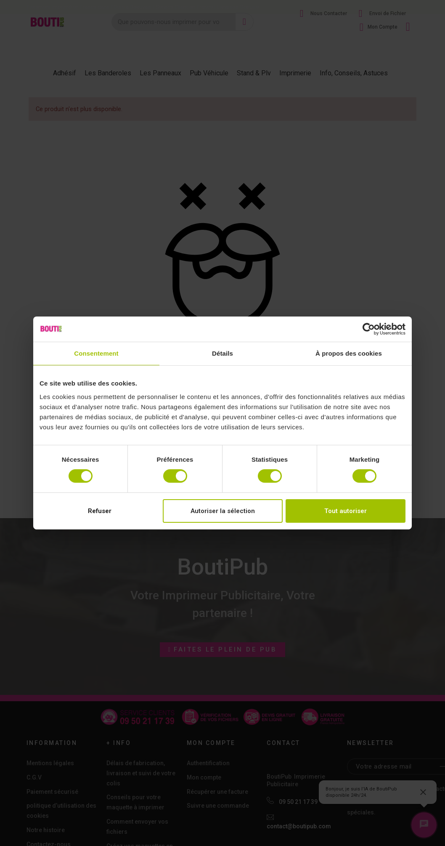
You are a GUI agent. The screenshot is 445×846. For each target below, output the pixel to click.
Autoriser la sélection (223, 511)
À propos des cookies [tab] (348, 353)
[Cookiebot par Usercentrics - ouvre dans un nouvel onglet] (368, 329)
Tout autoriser (345, 511)
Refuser (99, 511)
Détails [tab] (222, 353)
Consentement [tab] (96, 353)
